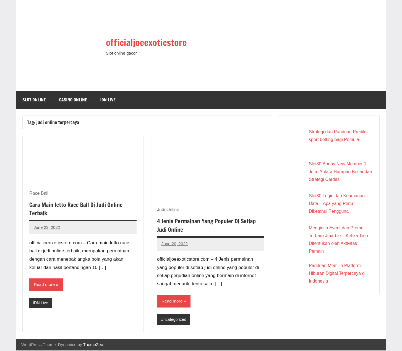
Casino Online (73, 100)
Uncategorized (174, 319)
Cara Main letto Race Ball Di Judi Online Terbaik (78, 208)
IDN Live (108, 100)
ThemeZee (93, 345)
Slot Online (34, 100)
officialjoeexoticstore (155, 42)
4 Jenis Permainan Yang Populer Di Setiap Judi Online (209, 225)
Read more (45, 284)
